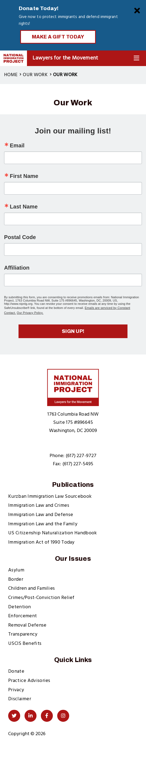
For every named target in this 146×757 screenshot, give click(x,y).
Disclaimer (19, 699)
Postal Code (20, 237)
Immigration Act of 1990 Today (41, 542)
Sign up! (73, 331)
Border (15, 579)
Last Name (24, 206)
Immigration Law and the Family (42, 524)
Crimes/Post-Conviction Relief (41, 598)
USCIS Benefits (24, 644)
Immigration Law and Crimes (38, 505)
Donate (16, 671)
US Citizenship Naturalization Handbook (52, 533)
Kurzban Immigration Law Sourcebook (50, 496)
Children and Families (31, 588)
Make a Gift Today (58, 37)
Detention (19, 607)
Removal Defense (27, 625)
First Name (24, 176)
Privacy (16, 690)
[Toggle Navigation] (136, 58)
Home (10, 75)
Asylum (16, 570)
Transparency (23, 634)
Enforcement (22, 616)
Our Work (35, 75)
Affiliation (16, 267)
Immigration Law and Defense (40, 515)
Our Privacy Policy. (30, 312)
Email (17, 145)
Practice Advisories (29, 681)
